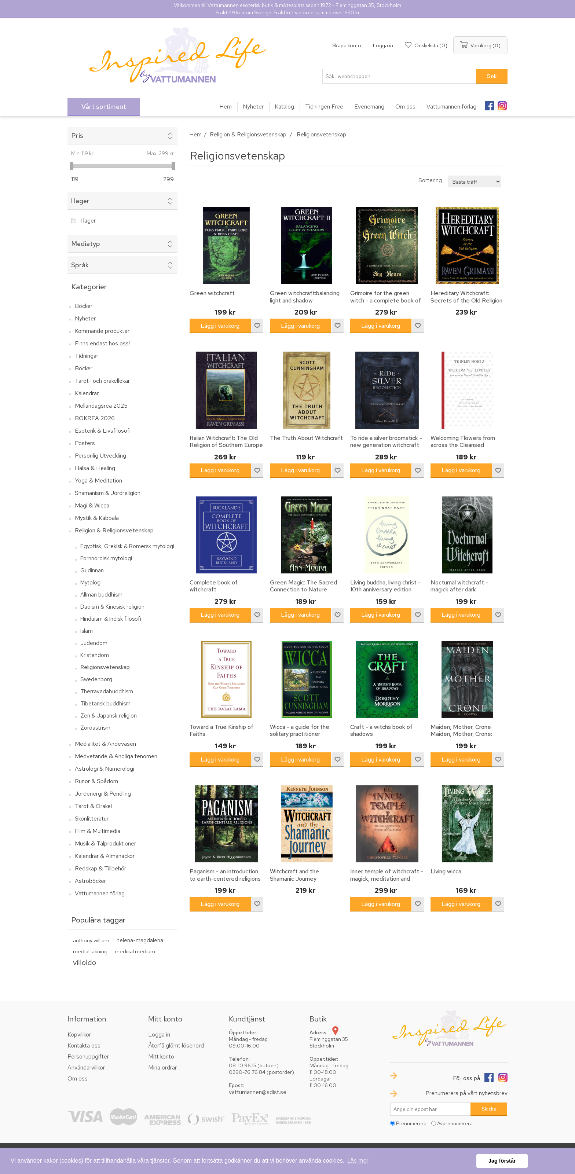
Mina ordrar (162, 1067)
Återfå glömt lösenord (176, 1045)
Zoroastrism (95, 727)
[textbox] (399, 76)
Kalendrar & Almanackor (105, 856)
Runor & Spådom (96, 781)
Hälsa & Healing (95, 468)
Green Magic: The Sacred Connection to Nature (303, 586)
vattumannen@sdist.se (257, 1092)
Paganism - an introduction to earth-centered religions (225, 875)
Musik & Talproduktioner (105, 843)
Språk (80, 265)
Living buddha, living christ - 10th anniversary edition (385, 586)
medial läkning (90, 951)
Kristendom (94, 655)
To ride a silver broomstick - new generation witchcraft (386, 441)
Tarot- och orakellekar (102, 381)
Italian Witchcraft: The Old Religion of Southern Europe (226, 441)
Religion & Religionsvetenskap (114, 530)
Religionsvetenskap (105, 667)
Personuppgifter (88, 1056)
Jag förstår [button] (502, 1161)
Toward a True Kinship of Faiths (221, 730)
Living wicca (446, 871)
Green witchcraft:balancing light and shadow (305, 297)
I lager (80, 201)
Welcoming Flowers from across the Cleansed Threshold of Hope (463, 445)
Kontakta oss (83, 1045)
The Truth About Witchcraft (306, 437)
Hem (195, 134)
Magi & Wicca (92, 505)
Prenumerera (411, 1123)
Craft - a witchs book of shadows (381, 730)
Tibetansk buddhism (105, 703)
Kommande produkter (102, 331)
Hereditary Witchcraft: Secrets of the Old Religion (466, 297)
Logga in (383, 45)
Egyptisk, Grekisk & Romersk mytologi (127, 546)
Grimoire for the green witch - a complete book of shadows (385, 300)
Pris (77, 135)
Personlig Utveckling (100, 455)
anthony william (91, 940)
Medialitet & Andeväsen (105, 744)
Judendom (93, 643)
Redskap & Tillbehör (100, 868)
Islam (86, 631)
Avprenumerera (455, 1123)
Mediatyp (85, 243)
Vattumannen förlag (100, 893)
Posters (85, 443)
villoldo (84, 962)
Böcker (83, 306)
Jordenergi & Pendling (103, 793)
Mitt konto (161, 1056)
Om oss (77, 1078)
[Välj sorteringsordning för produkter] (474, 181)
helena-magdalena (140, 940)
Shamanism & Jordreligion (107, 493)
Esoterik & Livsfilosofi (103, 430)
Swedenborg (96, 679)
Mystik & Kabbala (97, 518)
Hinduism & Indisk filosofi (110, 619)
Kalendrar (87, 393)
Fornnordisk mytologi (106, 558)
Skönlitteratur (92, 818)
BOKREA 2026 (95, 418)
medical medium (135, 951)
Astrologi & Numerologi (104, 769)
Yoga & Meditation (98, 480)
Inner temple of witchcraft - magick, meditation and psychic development (386, 878)
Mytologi (91, 582)
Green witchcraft (212, 293)
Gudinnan (92, 570)
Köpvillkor (79, 1034)
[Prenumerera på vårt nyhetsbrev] (430, 1109)
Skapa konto (346, 45)
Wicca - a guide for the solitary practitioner (299, 730)
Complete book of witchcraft (214, 586)
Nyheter (85, 318)
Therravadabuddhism (106, 691)
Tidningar (86, 356)
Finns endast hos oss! (102, 343)
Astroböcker (90, 881)
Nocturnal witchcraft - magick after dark (459, 586)
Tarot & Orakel (93, 806)
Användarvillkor (86, 1067)
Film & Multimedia (97, 831)
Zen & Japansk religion (108, 715)
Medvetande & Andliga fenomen (116, 756)
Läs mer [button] (358, 1161)
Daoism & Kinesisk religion (112, 606)
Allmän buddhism (101, 594)
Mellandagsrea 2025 (101, 406)
